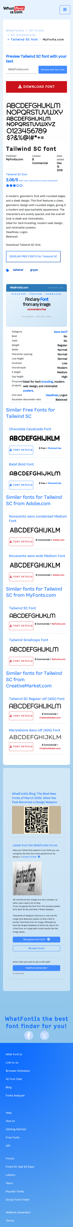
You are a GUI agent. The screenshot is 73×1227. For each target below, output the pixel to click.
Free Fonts (13, 1137)
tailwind (18, 270)
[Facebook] (28, 1035)
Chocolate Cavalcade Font (30, 429)
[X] (44, 1035)
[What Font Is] (14, 9)
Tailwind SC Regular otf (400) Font (37, 699)
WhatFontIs (15, 30)
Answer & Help (31, 857)
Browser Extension (18, 1070)
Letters (10, 1175)
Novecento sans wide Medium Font (37, 556)
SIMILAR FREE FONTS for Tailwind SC (33, 256)
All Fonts (36, 30)
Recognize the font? (36, 939)
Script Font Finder (17, 1199)
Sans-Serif (60, 332)
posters (28, 390)
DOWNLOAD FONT (36, 87)
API (8, 1145)
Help (9, 1112)
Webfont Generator (36, 968)
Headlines (52, 395)
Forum (10, 1158)
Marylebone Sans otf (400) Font (34, 730)
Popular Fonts (15, 1191)
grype (34, 270)
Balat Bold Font (21, 464)
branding (47, 381)
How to (10, 1121)
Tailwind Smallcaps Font (28, 640)
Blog (8, 1087)
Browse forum (37, 948)
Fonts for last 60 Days (20, 1166)
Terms (10, 1220)
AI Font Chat (14, 1079)
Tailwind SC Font (22, 608)
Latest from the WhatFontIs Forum (35, 845)
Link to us (12, 1062)
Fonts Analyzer (15, 1095)
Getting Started (16, 1129)
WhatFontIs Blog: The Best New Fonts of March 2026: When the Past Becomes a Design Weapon (34, 798)
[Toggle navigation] (65, 9)
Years (9, 1183)
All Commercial (23, 35)
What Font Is (14, 1054)
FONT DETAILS (21, 450)
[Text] (21, 70)
